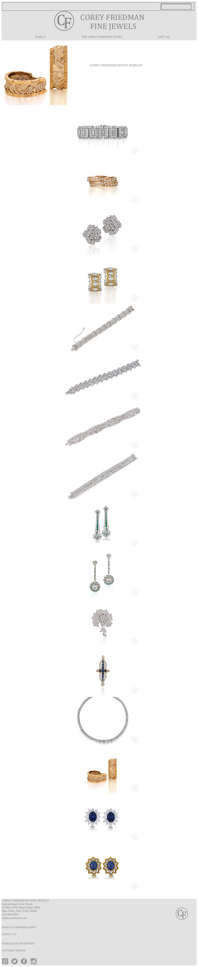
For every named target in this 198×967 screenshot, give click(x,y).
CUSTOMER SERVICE (14, 950)
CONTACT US (9, 934)
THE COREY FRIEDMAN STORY (102, 37)
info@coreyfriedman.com (14, 918)
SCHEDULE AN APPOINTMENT (18, 943)
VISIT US (163, 37)
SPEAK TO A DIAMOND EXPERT (19, 927)
